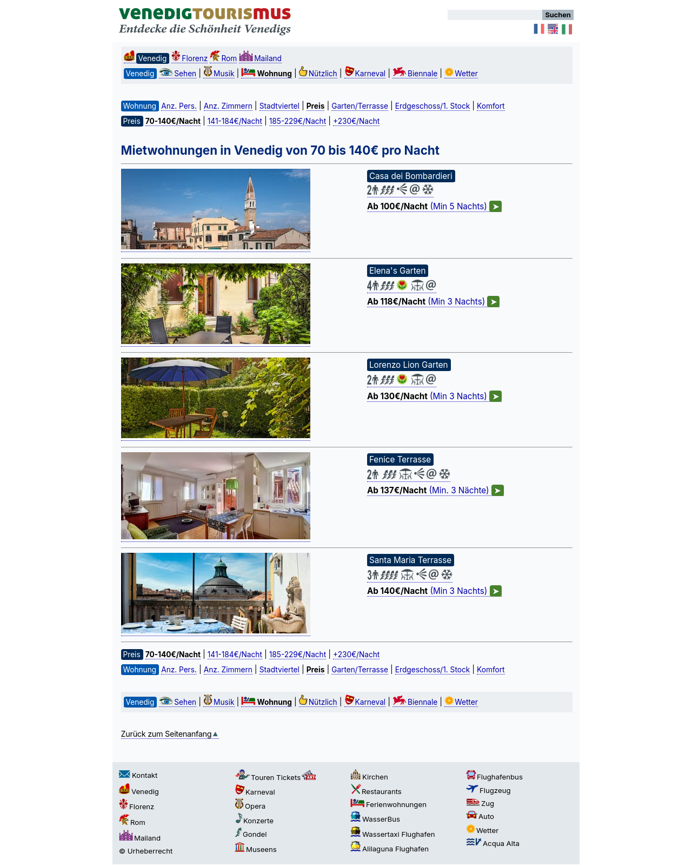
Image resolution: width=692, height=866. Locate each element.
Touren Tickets (276, 777)
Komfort (490, 106)
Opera (250, 806)
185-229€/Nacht (297, 121)
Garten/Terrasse (359, 106)
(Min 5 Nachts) (434, 206)
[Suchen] (495, 15)
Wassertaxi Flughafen (392, 834)
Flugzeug (488, 790)
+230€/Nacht (356, 121)
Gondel (251, 834)
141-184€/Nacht (235, 121)
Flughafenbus (494, 776)
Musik (218, 73)
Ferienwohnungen (388, 804)
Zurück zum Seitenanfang (170, 733)
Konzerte (254, 820)
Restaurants (376, 791)
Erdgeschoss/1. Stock (432, 106)
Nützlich (318, 73)
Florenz (189, 58)
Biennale (414, 73)
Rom (223, 58)
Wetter (461, 73)
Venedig (139, 791)
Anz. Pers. (179, 106)
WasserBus (375, 819)
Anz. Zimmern (228, 106)
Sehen (177, 73)
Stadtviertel (280, 106)
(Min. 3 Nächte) (435, 490)
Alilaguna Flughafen (389, 848)
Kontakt (138, 775)
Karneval (365, 73)
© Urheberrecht (145, 851)
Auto (480, 816)
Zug (480, 803)
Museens (256, 849)
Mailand (260, 58)
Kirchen (369, 776)
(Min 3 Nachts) (433, 301)
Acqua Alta (493, 843)
